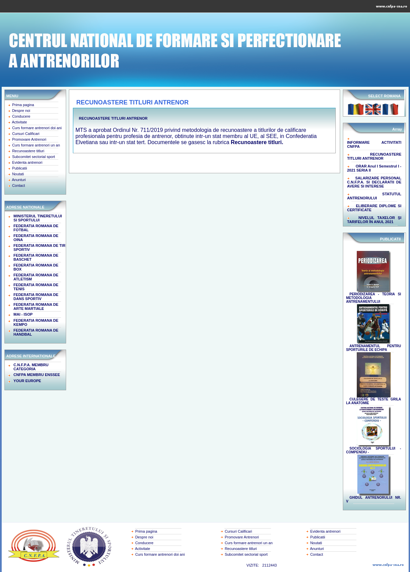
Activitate (19, 122)
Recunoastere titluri (28, 151)
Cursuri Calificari (26, 134)
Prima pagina (23, 105)
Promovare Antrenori (29, 139)
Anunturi (19, 180)
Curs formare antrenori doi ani (37, 128)
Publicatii (19, 168)
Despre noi (21, 111)
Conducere (21, 116)
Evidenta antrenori (27, 162)
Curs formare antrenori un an (36, 145)
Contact (18, 185)
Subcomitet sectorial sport (33, 157)
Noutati (18, 174)
